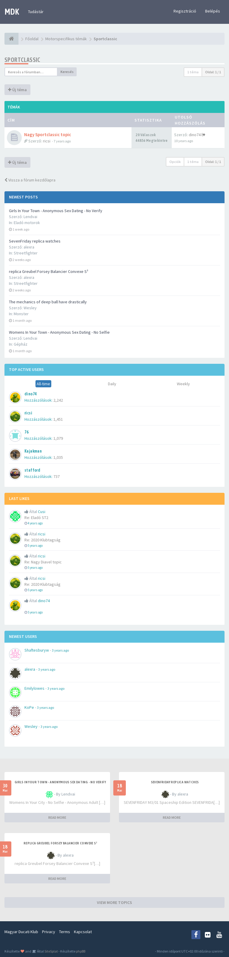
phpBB (80, 951)
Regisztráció (185, 11)
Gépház (20, 344)
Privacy (48, 931)
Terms (64, 931)
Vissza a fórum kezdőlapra (29, 180)
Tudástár (36, 11)
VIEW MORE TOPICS (114, 902)
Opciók (175, 161)
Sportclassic (22, 59)
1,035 (58, 457)
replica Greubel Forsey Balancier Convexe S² (48, 271)
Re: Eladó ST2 (36, 517)
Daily (112, 383)
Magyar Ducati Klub (21, 931)
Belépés (212, 11)
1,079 (58, 438)
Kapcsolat (83, 931)
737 (56, 476)
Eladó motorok (27, 222)
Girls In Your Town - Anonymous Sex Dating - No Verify (55, 210)
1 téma (193, 72)
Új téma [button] (17, 89)
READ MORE (57, 817)
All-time (43, 383)
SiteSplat (51, 951)
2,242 (58, 400)
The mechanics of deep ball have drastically (48, 301)
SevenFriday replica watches (35, 241)
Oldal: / (213, 72)
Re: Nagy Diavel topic (43, 562)
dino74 (195, 134)
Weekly (183, 383)
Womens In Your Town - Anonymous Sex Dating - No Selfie (59, 332)
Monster (21, 313)
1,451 (58, 419)
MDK (11, 11)
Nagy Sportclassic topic (47, 134)
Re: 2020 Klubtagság (42, 540)
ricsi (46, 141)
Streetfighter (26, 253)
